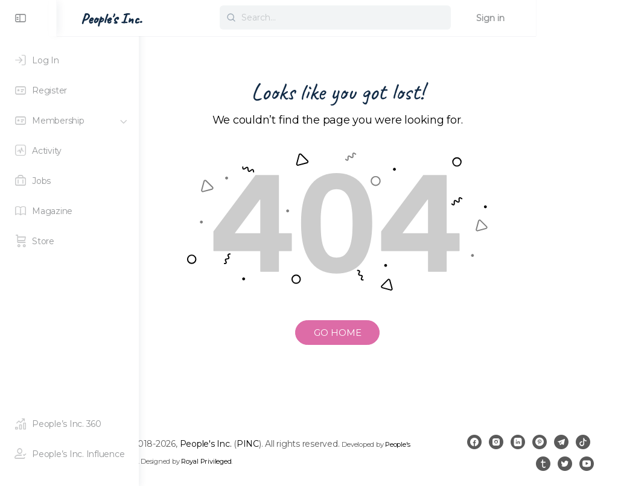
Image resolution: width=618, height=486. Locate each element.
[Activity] (69, 151)
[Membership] (69, 121)
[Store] (69, 241)
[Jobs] (69, 181)
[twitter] (565, 463)
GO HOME (379, 332)
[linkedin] (539, 442)
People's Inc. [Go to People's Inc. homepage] (193, 19)
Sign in (572, 18)
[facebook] (496, 442)
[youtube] (586, 463)
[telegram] (583, 442)
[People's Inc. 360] (69, 424)
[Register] (69, 90)
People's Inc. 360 (231, 461)
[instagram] (518, 442)
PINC (330, 444)
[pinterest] (561, 442)
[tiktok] (521, 463)
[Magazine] (69, 211)
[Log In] (69, 60)
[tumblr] (543, 463)
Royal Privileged (359, 461)
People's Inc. (287, 444)
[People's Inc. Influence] (69, 454)
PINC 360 (274, 461)
